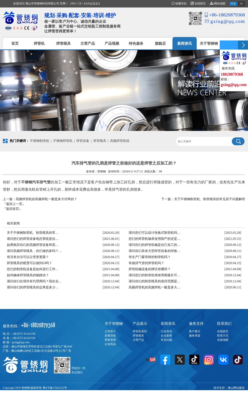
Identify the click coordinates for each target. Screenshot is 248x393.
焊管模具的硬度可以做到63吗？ (29, 263)
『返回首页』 (12, 208)
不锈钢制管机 (39, 140)
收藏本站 (179, 3)
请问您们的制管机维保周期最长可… (154, 275)
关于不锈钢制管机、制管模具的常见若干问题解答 (209, 199)
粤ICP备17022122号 (55, 387)
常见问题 (166, 339)
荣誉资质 (110, 339)
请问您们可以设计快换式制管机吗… (154, 232)
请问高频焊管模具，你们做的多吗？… (34, 251)
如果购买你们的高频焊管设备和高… (33, 244)
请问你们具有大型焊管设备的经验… (154, 251)
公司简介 (110, 331)
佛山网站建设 (236, 387)
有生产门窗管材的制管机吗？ (150, 257)
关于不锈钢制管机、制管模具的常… (33, 232)
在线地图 (222, 339)
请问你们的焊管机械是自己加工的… (154, 244)
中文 (233, 3)
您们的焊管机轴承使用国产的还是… (154, 238)
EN (241, 3)
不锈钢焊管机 (63, 140)
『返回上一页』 (14, 204)
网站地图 (218, 3)
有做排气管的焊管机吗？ (146, 263)
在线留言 (198, 3)
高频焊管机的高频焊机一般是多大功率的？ (46, 199)
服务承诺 (194, 335)
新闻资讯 (168, 324)
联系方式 (222, 335)
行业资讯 (166, 331)
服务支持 (196, 324)
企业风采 (110, 344)
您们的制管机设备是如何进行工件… (33, 269)
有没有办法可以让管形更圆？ (28, 257)
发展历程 (110, 335)
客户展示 (194, 331)
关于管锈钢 (114, 324)
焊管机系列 (140, 331)
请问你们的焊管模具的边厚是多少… (33, 287)
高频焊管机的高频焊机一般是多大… (154, 287)
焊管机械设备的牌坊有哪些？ (150, 269)
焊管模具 (99, 140)
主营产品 (138, 339)
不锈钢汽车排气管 (35, 182)
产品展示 (140, 324)
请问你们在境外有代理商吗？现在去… (34, 281)
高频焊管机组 (119, 140)
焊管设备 (82, 140)
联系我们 (224, 324)
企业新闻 (166, 335)
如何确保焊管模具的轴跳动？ (28, 275)
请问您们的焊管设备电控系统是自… (33, 238)
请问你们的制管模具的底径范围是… (154, 281)
